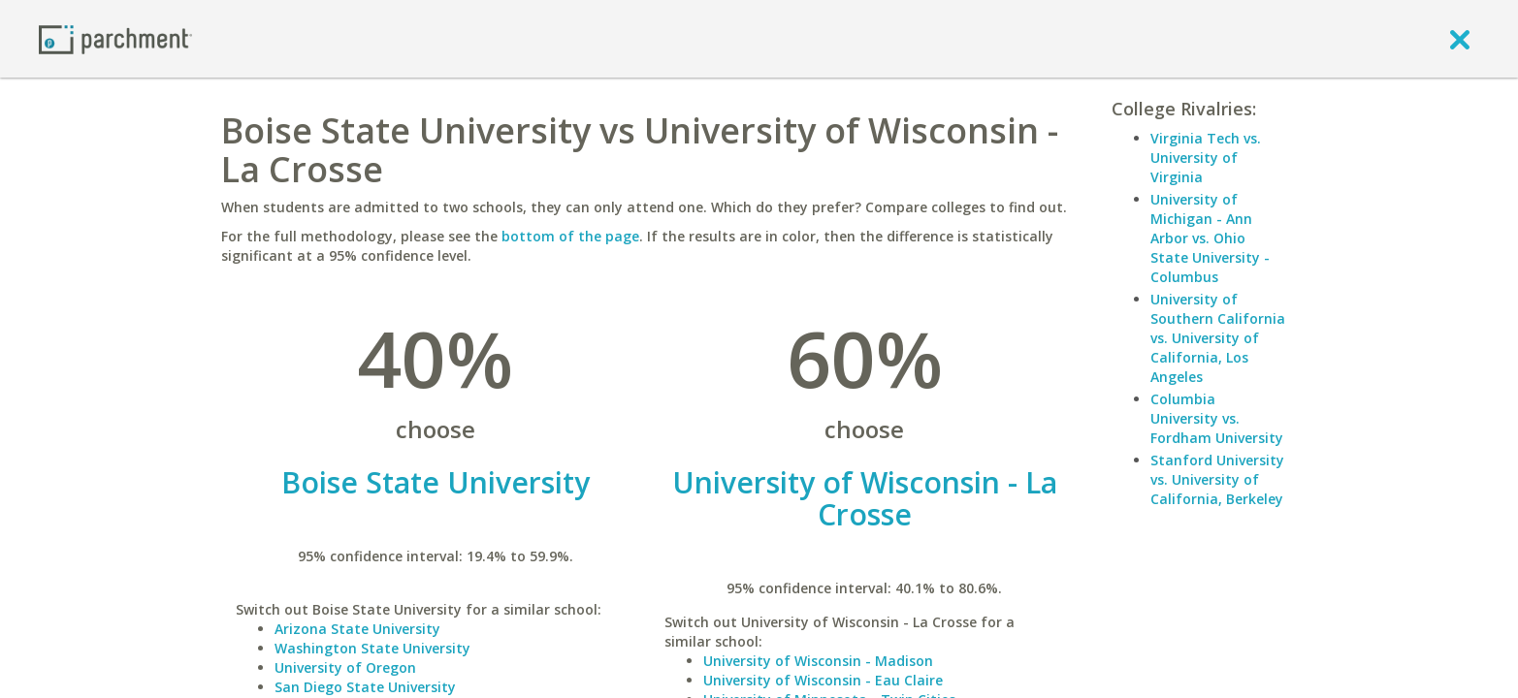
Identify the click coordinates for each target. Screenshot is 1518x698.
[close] (1459, 38)
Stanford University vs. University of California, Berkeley (1217, 479)
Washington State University (372, 648)
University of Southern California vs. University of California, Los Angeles (1217, 338)
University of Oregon (345, 667)
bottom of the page (570, 236)
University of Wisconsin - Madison (818, 660)
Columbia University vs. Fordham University (1216, 418)
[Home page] (115, 38)
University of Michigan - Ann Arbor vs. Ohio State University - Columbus (1210, 238)
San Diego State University (365, 687)
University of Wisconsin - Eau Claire (823, 680)
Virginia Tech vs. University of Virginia (1205, 157)
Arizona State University (357, 628)
